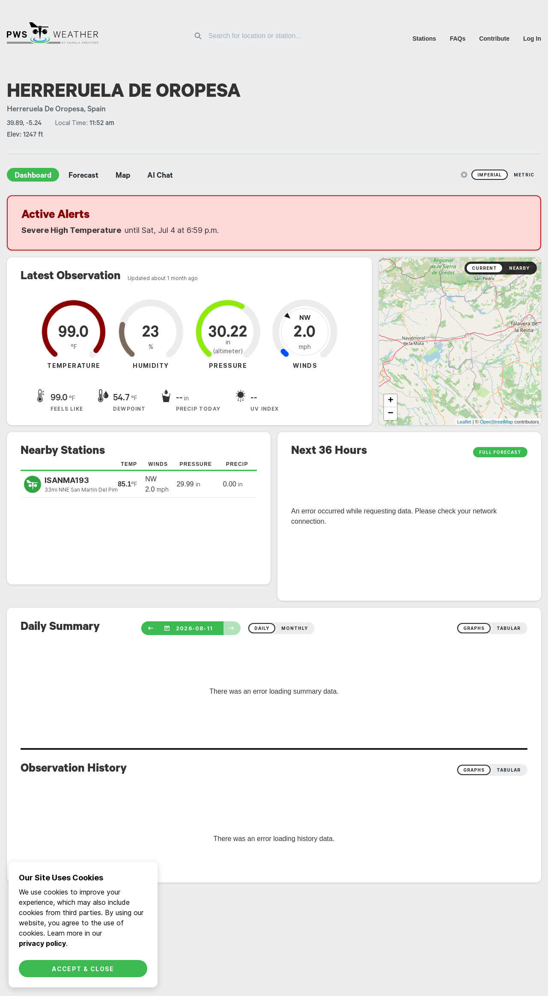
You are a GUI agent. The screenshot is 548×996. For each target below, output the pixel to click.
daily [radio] (261, 628)
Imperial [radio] (489, 174)
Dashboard (33, 176)
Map (123, 176)
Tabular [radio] (509, 769)
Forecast (83, 176)
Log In (532, 38)
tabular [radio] (509, 628)
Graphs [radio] (474, 769)
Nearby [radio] (519, 268)
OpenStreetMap (496, 421)
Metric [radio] (524, 174)
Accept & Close (83, 968)
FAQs (458, 38)
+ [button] (390, 400)
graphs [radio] (474, 628)
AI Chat (160, 176)
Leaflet (464, 421)
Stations (424, 38)
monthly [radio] (294, 628)
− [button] (390, 413)
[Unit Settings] (464, 174)
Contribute (494, 38)
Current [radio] (484, 268)
